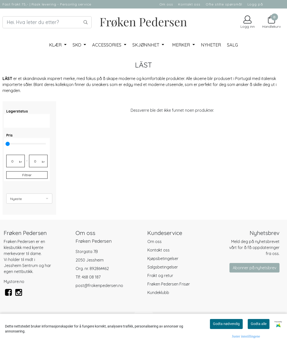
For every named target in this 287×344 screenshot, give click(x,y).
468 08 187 (91, 277)
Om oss (166, 4)
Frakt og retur (160, 275)
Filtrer (27, 175)
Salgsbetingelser (162, 267)
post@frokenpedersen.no (99, 285)
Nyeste (16, 198)
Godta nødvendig (226, 324)
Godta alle (258, 324)
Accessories (107, 45)
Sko (78, 45)
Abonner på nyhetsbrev (254, 267)
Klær (56, 45)
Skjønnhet (146, 45)
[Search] (47, 22)
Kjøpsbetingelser (162, 258)
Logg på (255, 4)
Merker (181, 45)
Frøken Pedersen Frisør (168, 284)
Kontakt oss (189, 4)
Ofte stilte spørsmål (224, 4)
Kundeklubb (158, 292)
